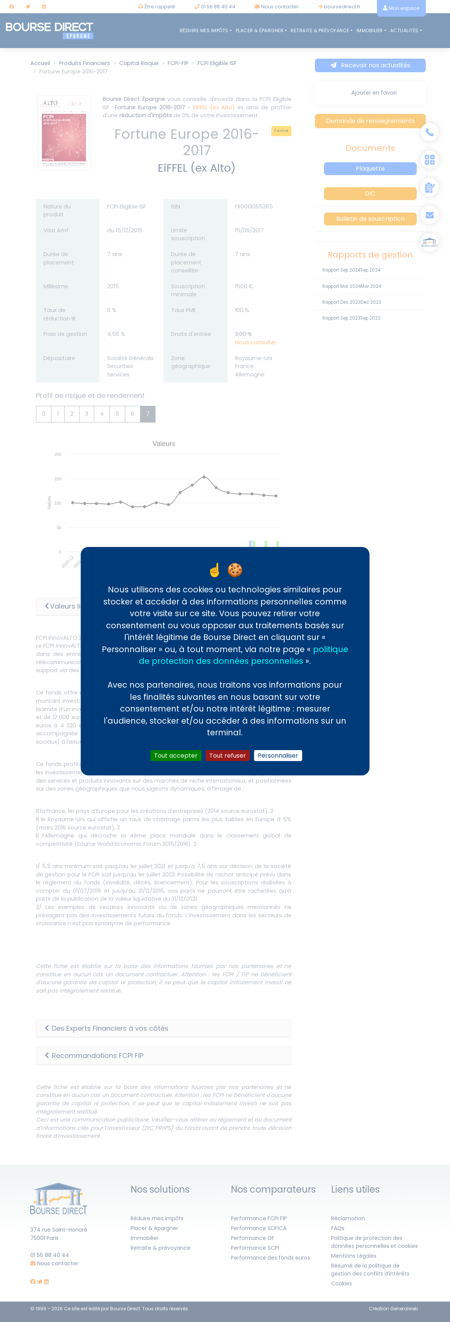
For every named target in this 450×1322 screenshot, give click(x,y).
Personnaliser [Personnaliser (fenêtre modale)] (278, 755)
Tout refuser (227, 755)
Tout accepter (176, 755)
